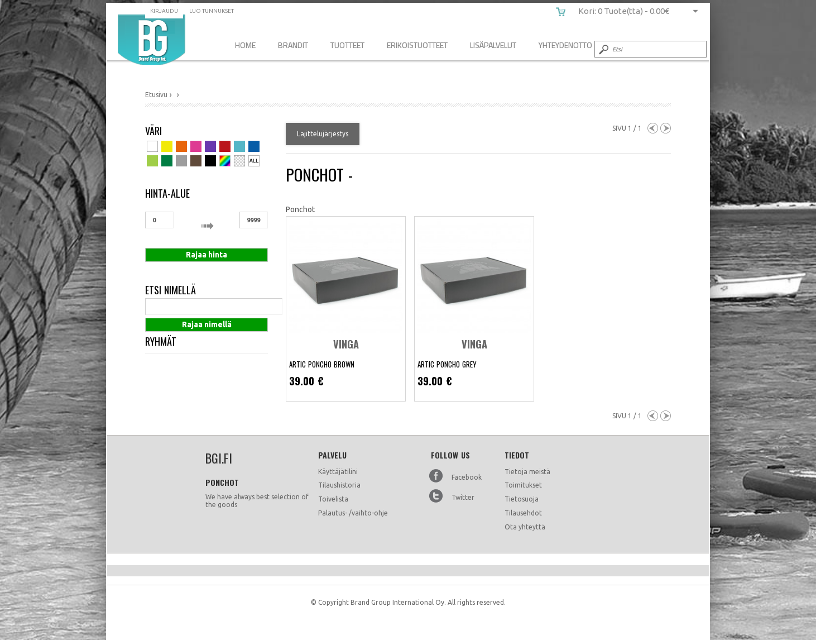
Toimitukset (523, 485)
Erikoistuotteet (417, 45)
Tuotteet (347, 45)
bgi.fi (151, 40)
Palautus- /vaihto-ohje (353, 513)
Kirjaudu (164, 11)
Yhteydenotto (565, 45)
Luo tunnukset (211, 11)
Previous (652, 128)
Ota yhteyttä (525, 527)
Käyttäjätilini (338, 471)
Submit (603, 49)
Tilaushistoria (339, 485)
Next (665, 128)
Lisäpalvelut (493, 45)
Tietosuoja (522, 499)
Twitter (463, 497)
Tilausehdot (523, 513)
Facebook (467, 477)
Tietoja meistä (527, 471)
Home (245, 45)
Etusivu (156, 94)
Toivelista (333, 499)
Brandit (293, 45)
